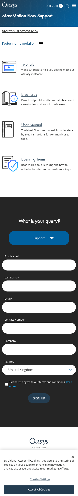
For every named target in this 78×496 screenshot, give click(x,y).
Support (39, 238)
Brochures (29, 94)
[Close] (73, 457)
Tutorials (27, 64)
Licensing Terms (33, 159)
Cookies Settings (40, 479)
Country (9, 362)
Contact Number (14, 319)
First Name (11, 256)
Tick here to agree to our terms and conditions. (40, 384)
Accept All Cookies (39, 489)
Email (8, 298)
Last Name (11, 277)
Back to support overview (20, 31)
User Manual (31, 124)
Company (10, 341)
